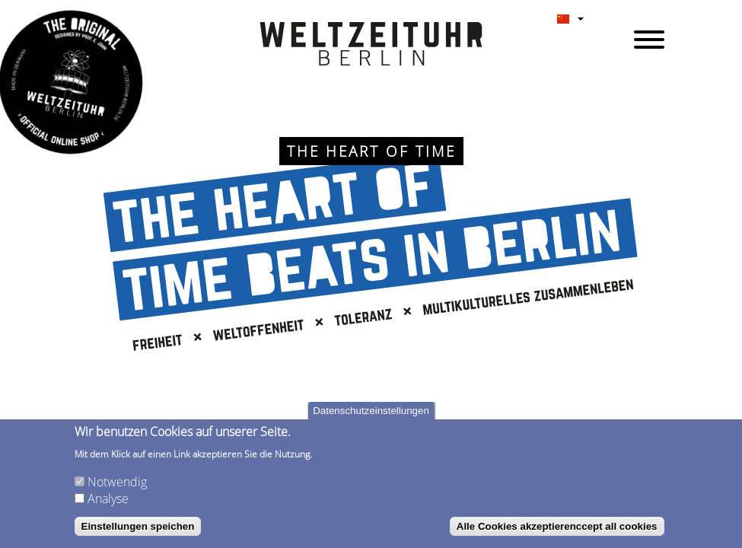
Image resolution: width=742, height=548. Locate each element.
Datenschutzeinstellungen (371, 410)
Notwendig (117, 481)
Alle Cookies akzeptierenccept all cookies (557, 526)
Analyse (108, 498)
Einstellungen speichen (138, 526)
